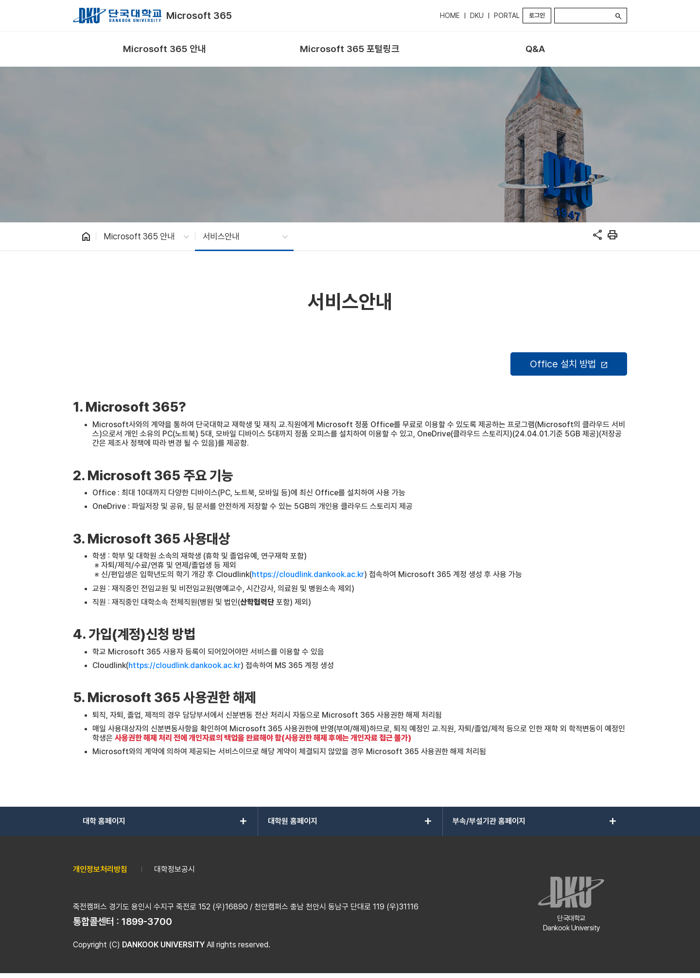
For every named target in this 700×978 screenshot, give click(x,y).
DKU (477, 15)
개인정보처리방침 (100, 869)
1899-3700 (147, 921)
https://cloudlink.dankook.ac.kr (308, 574)
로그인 (537, 15)
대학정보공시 (174, 869)
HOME (450, 15)
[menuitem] (164, 49)
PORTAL (507, 15)
